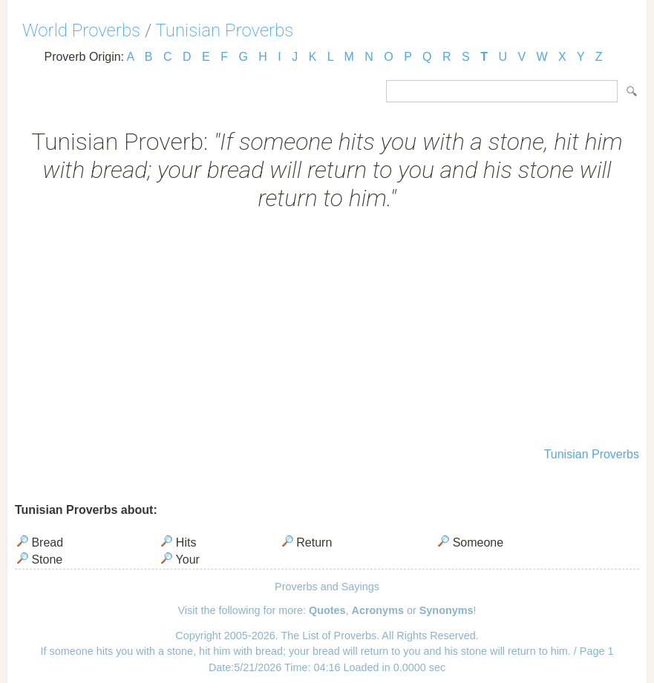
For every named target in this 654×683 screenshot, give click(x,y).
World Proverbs (81, 30)
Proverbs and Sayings (327, 587)
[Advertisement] (327, 331)
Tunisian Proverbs (225, 30)
